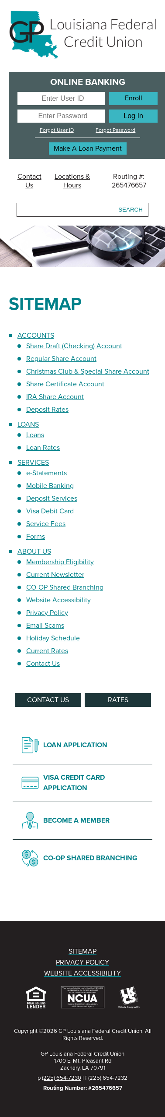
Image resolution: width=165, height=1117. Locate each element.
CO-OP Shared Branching (64, 587)
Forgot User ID (57, 130)
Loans (35, 435)
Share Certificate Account (65, 384)
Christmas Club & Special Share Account (87, 371)
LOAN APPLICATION (75, 745)
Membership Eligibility (60, 562)
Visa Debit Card (50, 511)
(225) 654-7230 (61, 1078)
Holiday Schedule (53, 638)
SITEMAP (82, 951)
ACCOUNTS (35, 335)
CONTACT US (48, 700)
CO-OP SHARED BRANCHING (90, 858)
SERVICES (33, 462)
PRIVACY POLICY (82, 962)
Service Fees (45, 524)
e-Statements (46, 473)
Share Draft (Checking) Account (74, 346)
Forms (35, 536)
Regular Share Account (61, 358)
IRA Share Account (55, 396)
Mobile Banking (50, 485)
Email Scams (45, 625)
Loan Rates (43, 447)
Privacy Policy (47, 612)
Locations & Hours (72, 181)
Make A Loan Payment (88, 148)
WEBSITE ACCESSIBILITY (82, 973)
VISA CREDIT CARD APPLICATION (74, 782)
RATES (118, 700)
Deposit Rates (47, 409)
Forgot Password (115, 130)
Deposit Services (51, 498)
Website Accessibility (58, 600)
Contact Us (29, 181)
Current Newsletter (55, 574)
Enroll (133, 98)
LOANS (28, 424)
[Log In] (133, 116)
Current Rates (47, 651)
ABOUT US (34, 551)
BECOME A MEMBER (76, 820)
